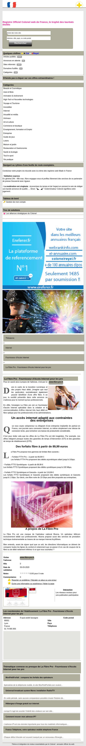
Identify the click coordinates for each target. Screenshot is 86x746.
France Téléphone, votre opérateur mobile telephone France (32, 730)
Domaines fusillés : (12, 68)
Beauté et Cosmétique (12, 88)
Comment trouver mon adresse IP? (21, 717)
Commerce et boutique (12, 126)
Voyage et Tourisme (11, 103)
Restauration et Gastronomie (15, 148)
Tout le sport (8, 156)
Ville (49, 621)
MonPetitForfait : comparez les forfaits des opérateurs (29, 677)
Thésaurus (10, 338)
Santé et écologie (10, 152)
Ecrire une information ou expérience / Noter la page (33, 584)
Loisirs (6, 141)
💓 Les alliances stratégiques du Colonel (20, 213)
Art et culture (8, 122)
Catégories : (10, 72)
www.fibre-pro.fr (56, 382)
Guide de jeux (9, 137)
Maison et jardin (9, 145)
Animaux (6, 118)
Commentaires (9, 577)
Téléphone (52, 626)
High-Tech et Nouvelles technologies (18, 99)
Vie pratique (8, 159)
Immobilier (7, 107)
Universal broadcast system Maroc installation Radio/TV (30, 691)
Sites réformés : (12, 65)
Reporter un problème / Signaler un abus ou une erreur (34, 580)
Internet (6, 111)
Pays (49, 623)
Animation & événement (13, 96)
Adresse (7, 618)
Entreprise (7, 133)
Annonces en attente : (14, 61)
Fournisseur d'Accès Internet (17, 358)
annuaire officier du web (65, 744)
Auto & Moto (8, 92)
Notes (5, 574)
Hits (5, 564)
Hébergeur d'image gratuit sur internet (22, 704)
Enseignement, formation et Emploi (17, 129)
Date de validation (7, 568)
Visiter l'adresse (7, 558)
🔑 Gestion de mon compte (14, 202)
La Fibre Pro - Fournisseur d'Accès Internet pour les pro (28, 367)
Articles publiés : (12, 57)
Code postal (68, 618)
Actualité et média (10, 115)
